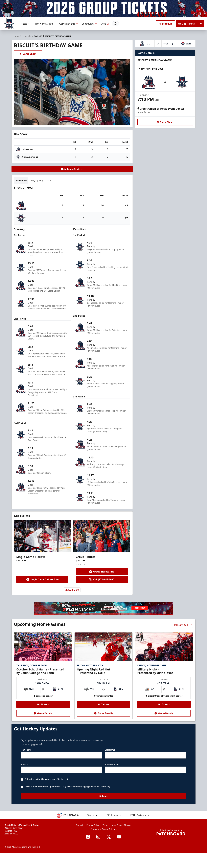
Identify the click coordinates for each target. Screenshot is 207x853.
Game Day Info (68, 23)
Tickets (25, 23)
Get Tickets (186, 23)
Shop (105, 23)
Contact (79, 825)
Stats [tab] (50, 180)
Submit (103, 796)
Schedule (165, 23)
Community (89, 23)
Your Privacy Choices (121, 825)
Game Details (43, 713)
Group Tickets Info (101, 571)
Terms (105, 825)
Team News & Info (44, 23)
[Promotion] (103, 8)
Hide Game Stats (72, 169)
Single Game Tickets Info (42, 579)
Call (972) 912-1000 (101, 579)
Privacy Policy (92, 825)
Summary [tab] (21, 180)
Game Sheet (28, 53)
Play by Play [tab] (37, 180)
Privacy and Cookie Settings (104, 829)
